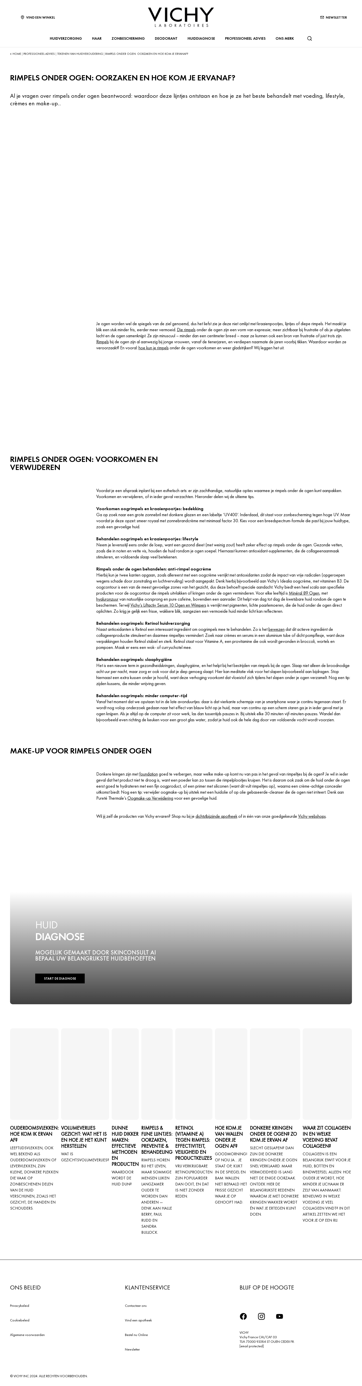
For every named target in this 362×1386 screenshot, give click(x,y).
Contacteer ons (136, 1305)
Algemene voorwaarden (27, 1334)
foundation (148, 774)
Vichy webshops (312, 816)
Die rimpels (186, 329)
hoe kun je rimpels (154, 348)
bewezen (276, 629)
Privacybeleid (19, 1305)
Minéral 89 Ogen (304, 593)
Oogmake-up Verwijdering (150, 798)
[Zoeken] (309, 38)
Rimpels (102, 342)
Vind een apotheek (138, 1320)
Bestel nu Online (136, 1334)
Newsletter (132, 1349)
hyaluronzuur (107, 599)
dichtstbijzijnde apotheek (216, 816)
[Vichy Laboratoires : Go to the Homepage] (181, 17)
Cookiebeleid (19, 1320)
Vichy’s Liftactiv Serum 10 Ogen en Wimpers (168, 605)
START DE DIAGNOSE (60, 978)
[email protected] (252, 1346)
